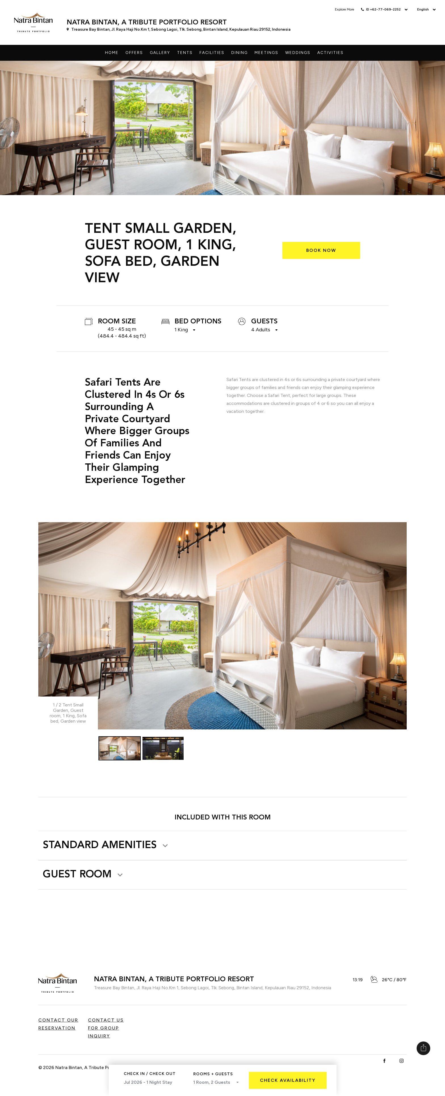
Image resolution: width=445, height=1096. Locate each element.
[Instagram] (401, 1061)
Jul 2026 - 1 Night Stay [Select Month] (153, 1083)
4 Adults (260, 330)
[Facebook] (384, 1061)
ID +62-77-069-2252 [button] (383, 9)
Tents (185, 52)
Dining (239, 52)
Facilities (212, 52)
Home (112, 52)
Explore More (344, 9)
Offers (134, 52)
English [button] (423, 9)
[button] (106, 845)
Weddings (297, 52)
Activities (330, 52)
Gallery (160, 52)
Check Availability (288, 1080)
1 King (181, 330)
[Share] (423, 1048)
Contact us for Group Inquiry (106, 1028)
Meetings (266, 52)
